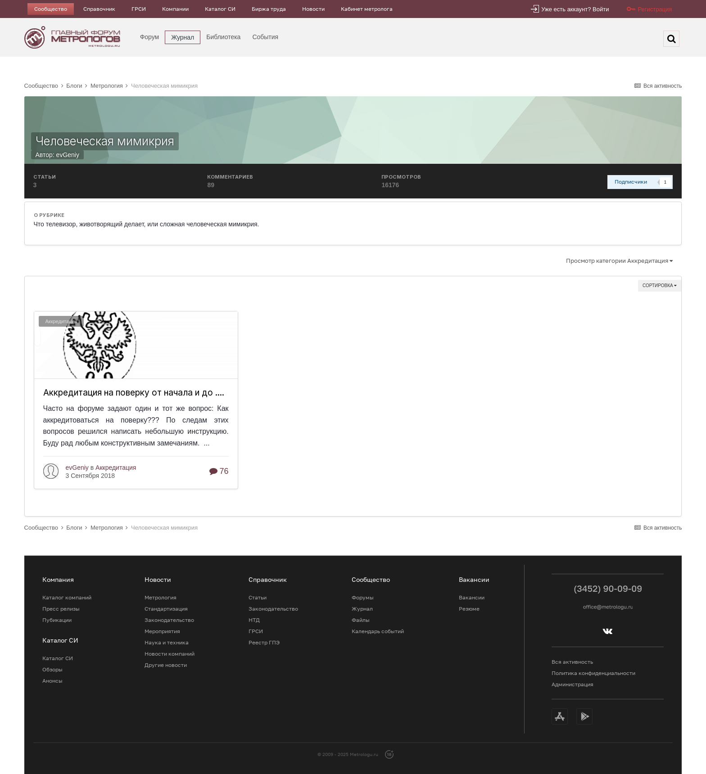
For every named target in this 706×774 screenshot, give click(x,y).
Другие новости (166, 665)
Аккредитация (61, 321)
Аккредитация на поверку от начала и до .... (133, 392)
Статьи (258, 597)
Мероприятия (162, 631)
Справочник (99, 8)
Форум (149, 36)
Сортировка (660, 285)
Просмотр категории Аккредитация (619, 260)
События (265, 36)
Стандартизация (166, 608)
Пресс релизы (61, 608)
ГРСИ (138, 8)
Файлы (361, 619)
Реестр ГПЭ (264, 642)
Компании (175, 8)
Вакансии (471, 597)
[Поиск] (671, 39)
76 (219, 471)
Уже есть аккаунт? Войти (575, 9)
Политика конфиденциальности (593, 673)
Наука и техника (167, 642)
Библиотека (223, 36)
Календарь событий (378, 631)
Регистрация (655, 9)
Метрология (160, 597)
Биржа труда (269, 8)
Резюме (469, 608)
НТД (254, 619)
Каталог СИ (220, 8)
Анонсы (52, 680)
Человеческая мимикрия (105, 141)
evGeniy (67, 154)
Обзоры (52, 669)
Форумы (363, 597)
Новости (313, 8)
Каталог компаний (66, 597)
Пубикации (57, 619)
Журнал (182, 37)
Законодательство (169, 619)
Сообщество (50, 8)
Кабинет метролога (367, 8)
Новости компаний (170, 653)
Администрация (572, 684)
